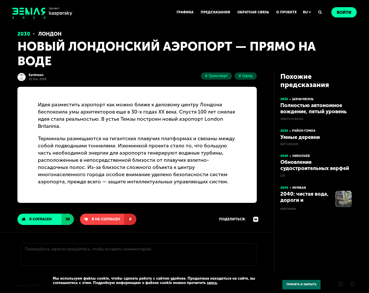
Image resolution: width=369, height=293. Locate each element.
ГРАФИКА (185, 12)
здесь (212, 282)
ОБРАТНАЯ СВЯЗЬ (253, 12)
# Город (246, 76)
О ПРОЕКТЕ (286, 12)
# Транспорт (216, 76)
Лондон (49, 34)
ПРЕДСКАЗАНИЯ (215, 12)
